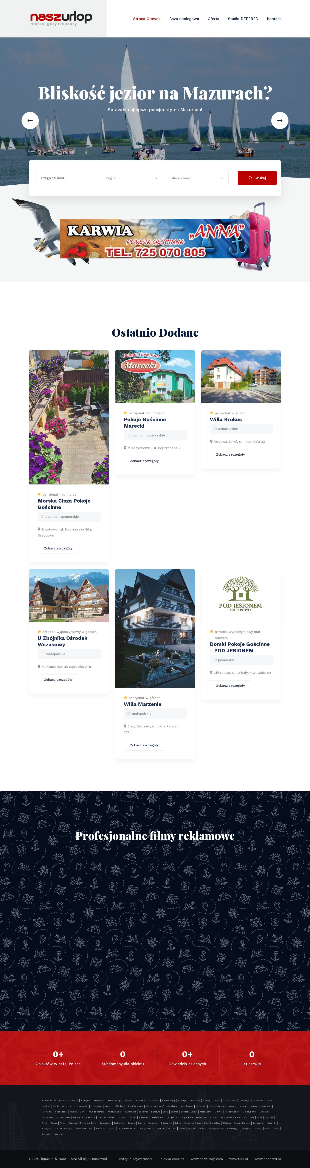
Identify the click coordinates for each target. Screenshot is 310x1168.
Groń (161, 1106)
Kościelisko (61, 1112)
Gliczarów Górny (134, 1106)
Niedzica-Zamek (106, 1117)
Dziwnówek (82, 1106)
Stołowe (227, 1123)
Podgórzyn (172, 1117)
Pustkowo (248, 1117)
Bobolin (129, 1100)
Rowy (62, 1123)
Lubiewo (155, 1112)
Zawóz (268, 1128)
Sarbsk (131, 1123)
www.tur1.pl (238, 1159)
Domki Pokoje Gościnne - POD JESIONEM (240, 650)
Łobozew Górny (189, 1112)
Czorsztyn (244, 1100)
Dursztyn (67, 1106)
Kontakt (274, 19)
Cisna (217, 1100)
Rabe (259, 1117)
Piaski (132, 1117)
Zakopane (246, 1128)
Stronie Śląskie (242, 1123)
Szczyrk (271, 1123)
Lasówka (143, 1112)
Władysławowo (216, 1128)
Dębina (46, 1106)
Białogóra (85, 1100)
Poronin (213, 1117)
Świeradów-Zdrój (84, 1128)
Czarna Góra (229, 1100)
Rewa (44, 1123)
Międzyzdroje (249, 1112)
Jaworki (232, 1106)
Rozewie (72, 1123)
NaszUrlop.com (41, 1159)
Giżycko (118, 1106)
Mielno (218, 1112)
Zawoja (258, 1128)
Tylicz (111, 1128)
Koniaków (266, 1106)
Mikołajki (264, 1112)
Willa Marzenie (142, 707)
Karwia (254, 1106)
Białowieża (99, 1100)
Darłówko (257, 1100)
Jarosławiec (187, 1106)
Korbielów (47, 1112)
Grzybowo (172, 1106)
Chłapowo (195, 1100)
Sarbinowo (119, 1123)
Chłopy (206, 1100)
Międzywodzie (232, 1112)
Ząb (277, 1128)
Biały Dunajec (115, 1100)
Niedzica (90, 1117)
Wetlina (172, 1128)
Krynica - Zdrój (77, 1112)
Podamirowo (158, 1117)
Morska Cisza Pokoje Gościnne (64, 507)
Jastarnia (201, 1106)
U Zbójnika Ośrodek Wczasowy (62, 644)
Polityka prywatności (135, 1159)
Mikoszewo (47, 1117)
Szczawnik (258, 1123)
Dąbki (269, 1100)
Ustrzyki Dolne (146, 1128)
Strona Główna (147, 19)
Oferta (213, 19)
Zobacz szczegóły (58, 552)
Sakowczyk (105, 1123)
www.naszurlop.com (207, 1159)
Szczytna (46, 1128)
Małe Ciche (205, 1112)
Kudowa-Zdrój (115, 1112)
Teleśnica (100, 1128)
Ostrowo (122, 1117)
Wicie (181, 1128)
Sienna (141, 1123)
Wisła (202, 1128)
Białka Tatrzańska (68, 1100)
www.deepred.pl (267, 1159)
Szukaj (257, 178)
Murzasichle (63, 1117)
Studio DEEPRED (243, 19)
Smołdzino (166, 1123)
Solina (178, 1123)
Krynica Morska (96, 1112)
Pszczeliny (226, 1117)
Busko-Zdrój (168, 1100)
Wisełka (192, 1128)
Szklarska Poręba (63, 1128)
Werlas (160, 1128)
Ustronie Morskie (126, 1128)
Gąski (108, 1106)
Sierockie (152, 1123)
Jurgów (243, 1106)
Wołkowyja (232, 1128)
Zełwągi (46, 1134)
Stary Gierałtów (212, 1123)
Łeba (165, 1112)
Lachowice (130, 1112)
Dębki (56, 1106)
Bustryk (182, 1100)
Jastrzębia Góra (217, 1106)
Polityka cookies (171, 1159)
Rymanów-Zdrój (88, 1123)
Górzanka (151, 1106)
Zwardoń (58, 1134)
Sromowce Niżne (192, 1123)
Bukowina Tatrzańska (147, 1100)
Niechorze (78, 1117)
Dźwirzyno (96, 1106)
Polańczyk (201, 1117)
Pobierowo (144, 1117)
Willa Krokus (226, 423)
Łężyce (174, 1112)
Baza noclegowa (184, 19)
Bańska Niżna (49, 1100)
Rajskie (269, 1117)
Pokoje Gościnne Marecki (145, 426)
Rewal (54, 1123)
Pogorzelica (187, 1117)
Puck (237, 1117)
